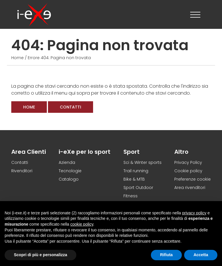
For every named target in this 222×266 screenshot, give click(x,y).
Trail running (135, 171)
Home (17, 58)
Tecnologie (70, 171)
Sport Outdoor (138, 187)
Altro (181, 152)
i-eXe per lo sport (84, 152)
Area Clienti (28, 152)
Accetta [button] (200, 254)
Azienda (67, 162)
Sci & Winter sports (142, 162)
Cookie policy (188, 171)
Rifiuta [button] (166, 254)
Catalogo (69, 179)
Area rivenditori (189, 187)
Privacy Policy (188, 162)
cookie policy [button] (81, 224)
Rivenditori (21, 171)
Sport (131, 152)
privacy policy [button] (194, 213)
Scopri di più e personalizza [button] (40, 254)
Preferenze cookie (192, 179)
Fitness (130, 196)
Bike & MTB (134, 179)
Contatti (70, 107)
